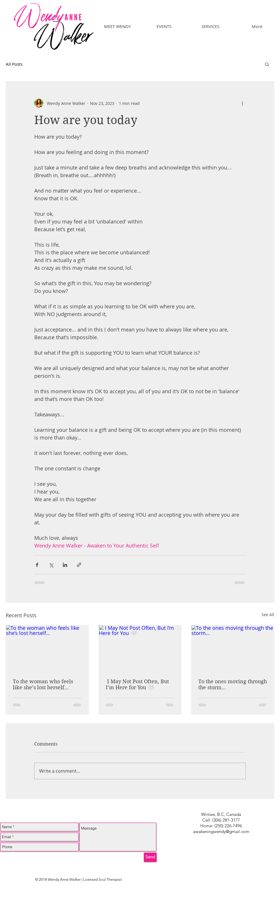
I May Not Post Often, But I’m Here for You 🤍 (137, 684)
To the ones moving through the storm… (232, 684)
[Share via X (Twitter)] (51, 565)
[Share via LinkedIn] (65, 565)
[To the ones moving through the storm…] (232, 648)
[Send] (150, 857)
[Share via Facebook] (37, 565)
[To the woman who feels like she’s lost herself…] (47, 648)
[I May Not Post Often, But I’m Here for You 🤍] (140, 648)
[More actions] (242, 103)
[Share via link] (79, 565)
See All (267, 614)
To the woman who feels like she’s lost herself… (43, 684)
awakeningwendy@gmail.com (221, 831)
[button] (267, 64)
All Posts (14, 64)
